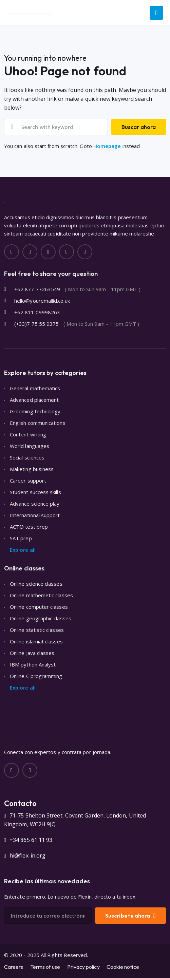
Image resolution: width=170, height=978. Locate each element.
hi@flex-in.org (27, 855)
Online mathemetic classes (41, 595)
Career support (28, 480)
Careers (13, 966)
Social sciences (27, 457)
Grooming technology (35, 411)
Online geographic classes (40, 618)
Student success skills (35, 492)
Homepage (107, 146)
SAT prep (21, 538)
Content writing (28, 434)
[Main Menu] (156, 13)
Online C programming (36, 676)
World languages (29, 446)
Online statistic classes (37, 629)
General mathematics (35, 388)
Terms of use (45, 966)
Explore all (23, 549)
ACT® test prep (29, 526)
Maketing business (32, 469)
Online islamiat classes (36, 641)
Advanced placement (34, 399)
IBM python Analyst (33, 664)
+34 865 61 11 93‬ (31, 840)
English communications (37, 422)
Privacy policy (83, 966)
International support (35, 515)
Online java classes (32, 653)
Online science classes (36, 583)
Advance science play (35, 503)
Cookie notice (123, 966)
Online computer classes (39, 606)
